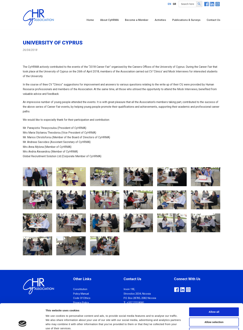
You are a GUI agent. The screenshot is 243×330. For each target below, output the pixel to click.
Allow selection (213, 297)
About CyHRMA (109, 20)
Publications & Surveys (186, 20)
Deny (214, 307)
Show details (182, 323)
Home (90, 20)
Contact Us (213, 20)
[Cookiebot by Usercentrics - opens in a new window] (22, 323)
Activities (160, 20)
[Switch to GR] (174, 4)
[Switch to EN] (169, 4)
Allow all (214, 287)
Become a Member (136, 20)
